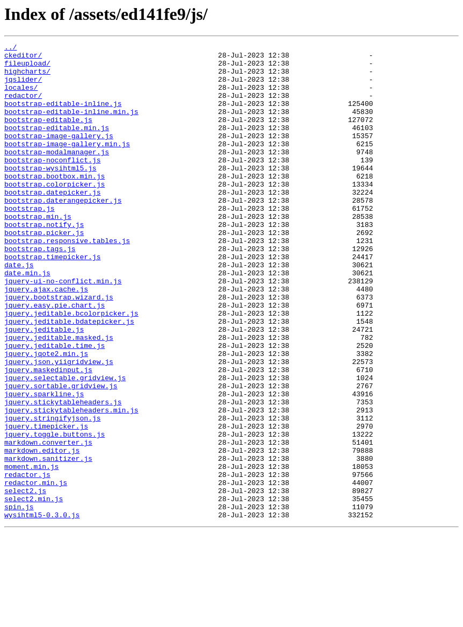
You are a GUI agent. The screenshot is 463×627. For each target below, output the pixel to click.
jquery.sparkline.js (44, 464)
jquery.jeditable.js (44, 387)
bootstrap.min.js (37, 251)
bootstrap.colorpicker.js (54, 213)
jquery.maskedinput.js (48, 435)
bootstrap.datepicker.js (52, 222)
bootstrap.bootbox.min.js (54, 203)
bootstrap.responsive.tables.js (67, 281)
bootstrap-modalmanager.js (56, 174)
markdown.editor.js (41, 532)
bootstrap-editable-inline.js (62, 116)
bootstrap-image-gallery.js (58, 155)
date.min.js (27, 319)
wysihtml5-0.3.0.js (41, 610)
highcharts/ (27, 77)
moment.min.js (31, 552)
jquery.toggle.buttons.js (54, 513)
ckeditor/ (23, 58)
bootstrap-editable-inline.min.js (71, 126)
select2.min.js (33, 590)
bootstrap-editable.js (48, 135)
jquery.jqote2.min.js (46, 416)
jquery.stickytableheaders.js (62, 474)
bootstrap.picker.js (44, 271)
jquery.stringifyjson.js (52, 493)
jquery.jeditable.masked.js (58, 397)
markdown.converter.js (48, 523)
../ (10, 48)
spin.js (19, 600)
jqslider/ (23, 87)
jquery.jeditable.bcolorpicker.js (71, 368)
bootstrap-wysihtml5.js (50, 193)
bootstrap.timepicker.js (52, 300)
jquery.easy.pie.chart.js (54, 358)
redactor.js (27, 561)
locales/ (21, 97)
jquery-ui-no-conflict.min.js (62, 329)
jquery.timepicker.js (46, 503)
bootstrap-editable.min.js (56, 145)
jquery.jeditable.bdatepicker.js (69, 377)
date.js (19, 310)
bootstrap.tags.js (40, 290)
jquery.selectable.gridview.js (65, 445)
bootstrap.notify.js (44, 261)
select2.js (25, 581)
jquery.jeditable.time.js (54, 406)
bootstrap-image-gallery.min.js (67, 164)
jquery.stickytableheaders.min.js (71, 484)
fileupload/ (27, 68)
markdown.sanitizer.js (48, 542)
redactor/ (23, 106)
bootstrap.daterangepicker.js (62, 232)
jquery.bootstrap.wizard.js (58, 348)
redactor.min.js (35, 571)
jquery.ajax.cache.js (46, 339)
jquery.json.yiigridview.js (58, 426)
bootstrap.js (29, 242)
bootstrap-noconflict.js (52, 184)
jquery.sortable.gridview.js (61, 455)
